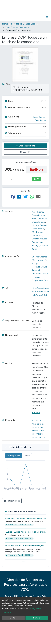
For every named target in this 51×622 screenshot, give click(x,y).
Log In (39, 17)
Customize (6, 612)
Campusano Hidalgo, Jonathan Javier (40, 245)
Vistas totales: (14, 133)
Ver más (36, 412)
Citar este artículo (25, 145)
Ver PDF (25, 152)
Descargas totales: (16, 126)
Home (5, 23)
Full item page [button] (12, 500)
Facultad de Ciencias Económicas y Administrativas (24, 23)
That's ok (37, 618)
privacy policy (34, 608)
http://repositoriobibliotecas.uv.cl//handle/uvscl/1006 (40, 292)
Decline (13, 618)
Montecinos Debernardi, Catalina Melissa (40, 235)
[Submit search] (33, 17)
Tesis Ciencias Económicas (17, 27)
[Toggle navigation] (47, 17)
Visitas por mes (13, 456)
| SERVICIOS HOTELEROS (39, 434)
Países (27, 456)
